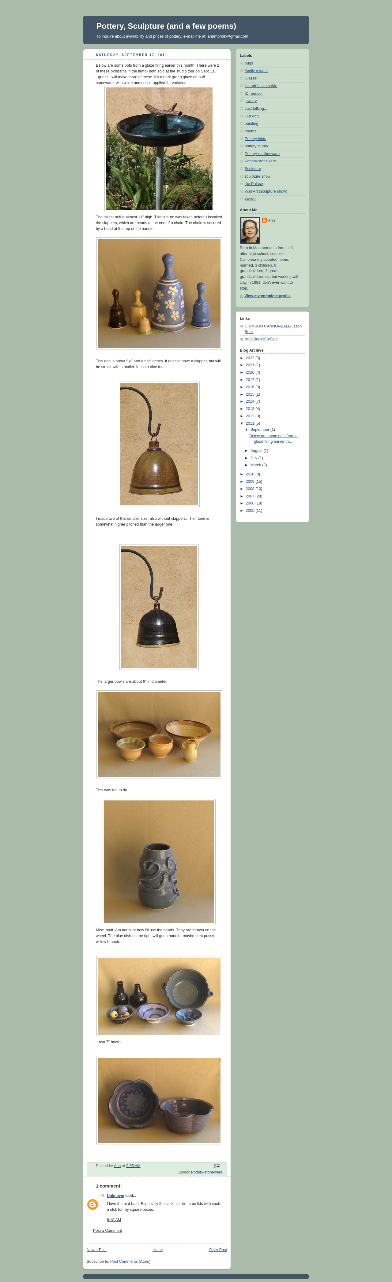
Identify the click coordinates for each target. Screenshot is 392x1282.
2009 (251, 481)
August (257, 451)
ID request (253, 93)
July (254, 458)
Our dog (252, 116)
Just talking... (256, 108)
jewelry (251, 101)
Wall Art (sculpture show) (266, 191)
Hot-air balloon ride (261, 86)
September (260, 429)
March (256, 465)
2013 (251, 409)
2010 (251, 474)
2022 (251, 358)
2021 (251, 365)
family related (256, 71)
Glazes (251, 78)
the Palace (254, 184)
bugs (249, 63)
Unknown (115, 1196)
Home (158, 1250)
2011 (251, 423)
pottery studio (256, 146)
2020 (251, 372)
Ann (271, 220)
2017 (251, 380)
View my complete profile (267, 296)
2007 (251, 496)
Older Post (218, 1250)
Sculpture (253, 169)
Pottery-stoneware (206, 1172)
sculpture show (257, 176)
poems (250, 131)
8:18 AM (114, 1220)
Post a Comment (107, 1230)
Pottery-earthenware (262, 154)
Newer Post (97, 1250)
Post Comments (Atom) (130, 1261)
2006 (251, 503)
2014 (251, 401)
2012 (251, 416)
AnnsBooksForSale (261, 339)
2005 (251, 510)
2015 (251, 394)
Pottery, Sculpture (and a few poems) (166, 26)
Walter (250, 199)
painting (251, 123)
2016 (251, 387)
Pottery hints (255, 139)
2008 (251, 489)
